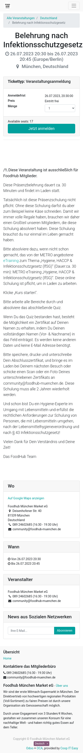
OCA (40, 748)
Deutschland (48, 18)
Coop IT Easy (69, 748)
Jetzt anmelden (41, 128)
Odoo (29, 748)
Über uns (62, 685)
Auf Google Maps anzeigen (26, 498)
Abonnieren (64, 630)
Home (7, 658)
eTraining (11, 260)
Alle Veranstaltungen (21, 18)
